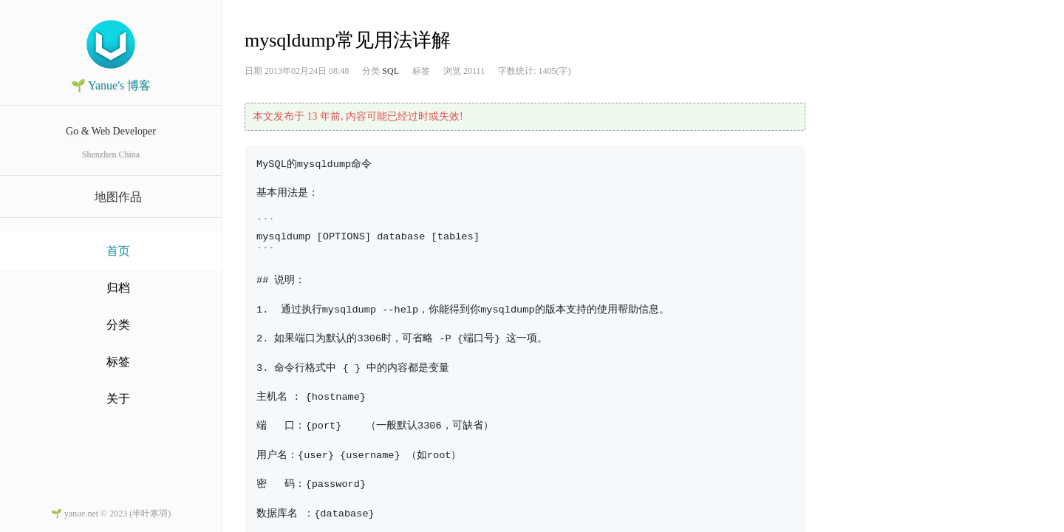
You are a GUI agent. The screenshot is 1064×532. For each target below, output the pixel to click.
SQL (390, 71)
